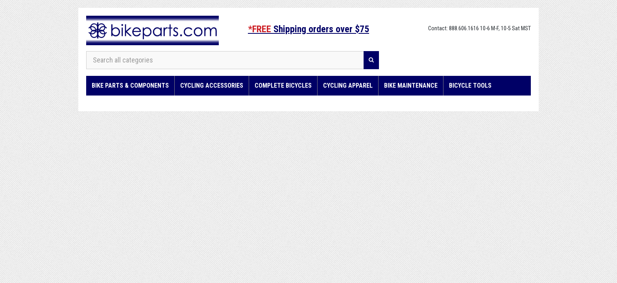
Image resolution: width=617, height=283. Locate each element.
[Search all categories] (225, 60)
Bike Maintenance (411, 85)
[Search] (371, 60)
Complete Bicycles (283, 85)
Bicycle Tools (470, 85)
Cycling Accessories (211, 85)
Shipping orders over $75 (308, 29)
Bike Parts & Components (130, 85)
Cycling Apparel (348, 85)
